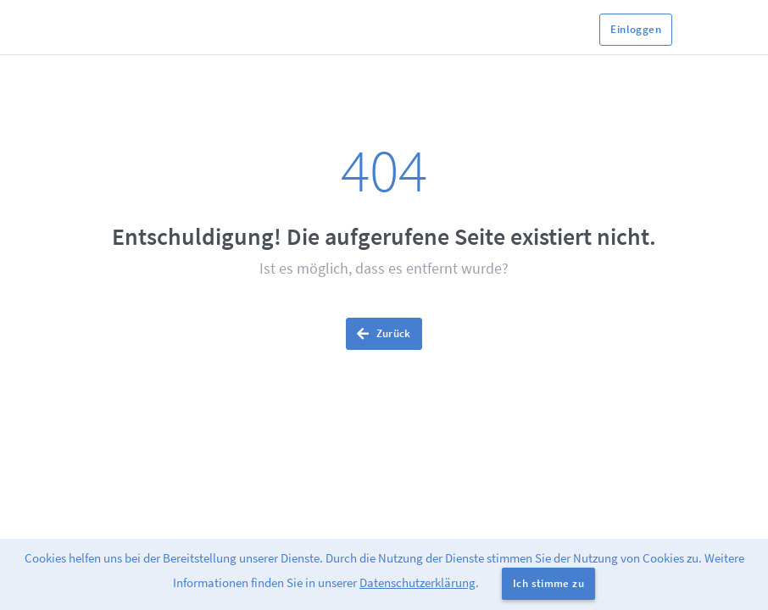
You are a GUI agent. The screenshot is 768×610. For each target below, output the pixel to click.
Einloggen (635, 29)
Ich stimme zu (548, 583)
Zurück (384, 333)
